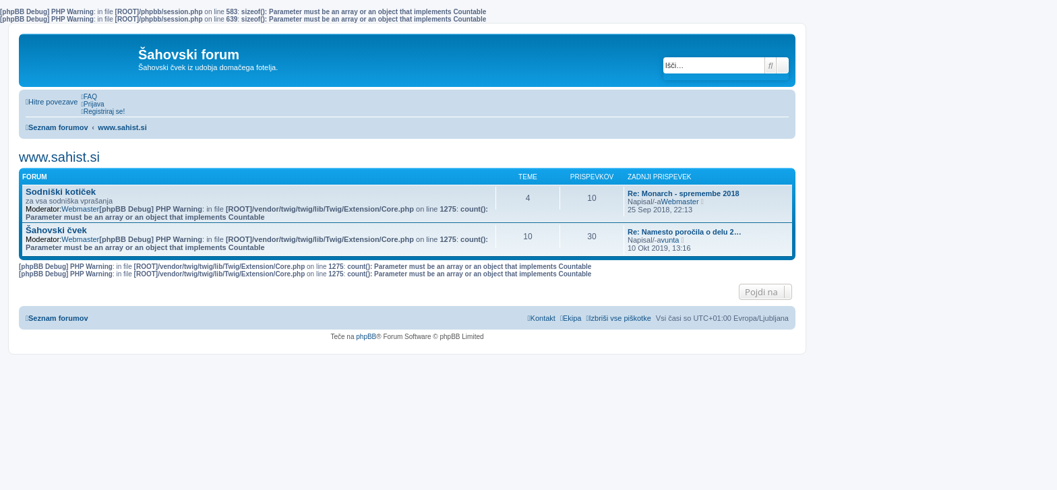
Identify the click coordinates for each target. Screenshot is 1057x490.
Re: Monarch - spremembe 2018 (683, 193)
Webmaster (80, 209)
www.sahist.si (59, 157)
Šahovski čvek (56, 230)
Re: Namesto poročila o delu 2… (685, 232)
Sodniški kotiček (61, 192)
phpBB (366, 336)
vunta (670, 240)
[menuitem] (89, 96)
